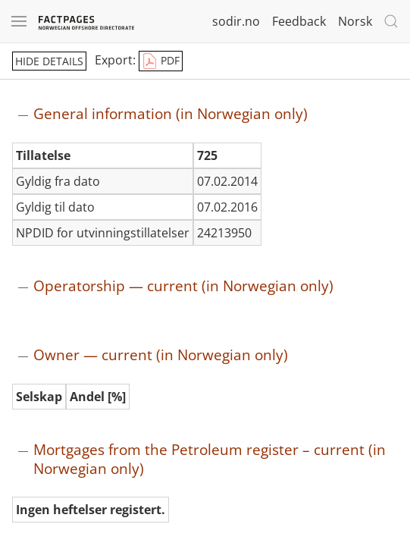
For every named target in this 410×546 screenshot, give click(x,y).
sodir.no (236, 21)
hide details (49, 61)
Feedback (299, 21)
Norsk (355, 21)
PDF (161, 61)
